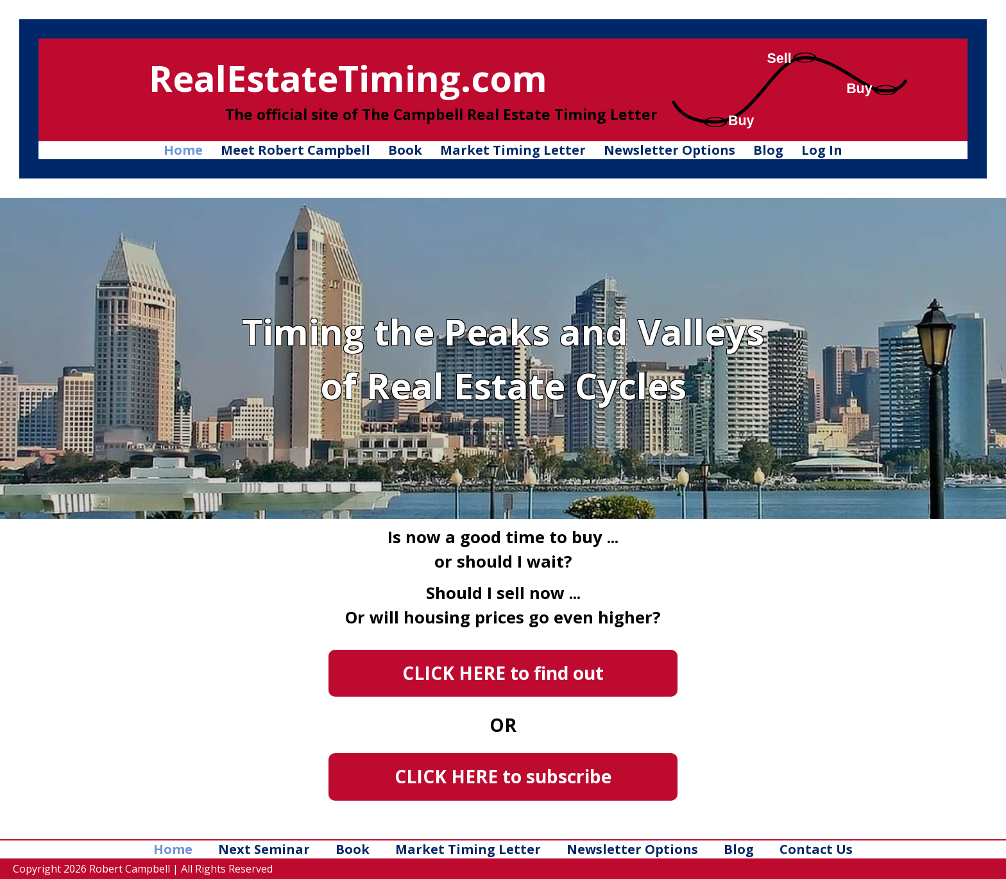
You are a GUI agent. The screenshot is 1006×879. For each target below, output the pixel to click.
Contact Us (816, 849)
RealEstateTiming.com (348, 77)
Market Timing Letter (513, 150)
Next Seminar (264, 849)
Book (405, 150)
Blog (768, 150)
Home (183, 150)
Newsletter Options (669, 150)
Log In (821, 150)
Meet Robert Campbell (295, 150)
